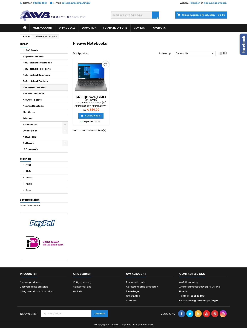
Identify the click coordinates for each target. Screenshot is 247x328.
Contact (140, 28)
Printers (27, 118)
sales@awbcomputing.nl (76, 2)
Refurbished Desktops (36, 75)
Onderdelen (30, 130)
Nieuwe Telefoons (33, 93)
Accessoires (30, 124)
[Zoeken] (135, 15)
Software (28, 143)
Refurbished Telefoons (37, 69)
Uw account (136, 274)
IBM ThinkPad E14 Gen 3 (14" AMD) (91, 98)
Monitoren (29, 112)
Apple (29, 184)
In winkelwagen (91, 115)
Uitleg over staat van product (36, 291)
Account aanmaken (215, 2)
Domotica (89, 28)
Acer (28, 164)
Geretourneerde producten (142, 286)
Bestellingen (133, 291)
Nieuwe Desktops (33, 106)
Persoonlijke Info (135, 282)
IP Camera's (30, 149)
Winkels (77, 291)
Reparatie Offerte (115, 28)
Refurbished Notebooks (37, 62)
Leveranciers (30, 200)
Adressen (131, 300)
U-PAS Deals (67, 28)
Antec (28, 177)
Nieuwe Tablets (32, 99)
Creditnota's (133, 296)
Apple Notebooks (33, 56)
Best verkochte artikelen (34, 286)
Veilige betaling (82, 282)
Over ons (159, 28)
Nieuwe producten (30, 282)
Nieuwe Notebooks (34, 87)
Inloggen (195, 2)
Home (24, 44)
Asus (28, 190)
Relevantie (195, 53)
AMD (28, 171)
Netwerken (29, 137)
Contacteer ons (82, 286)
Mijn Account (42, 28)
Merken (25, 159)
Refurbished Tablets (35, 81)
